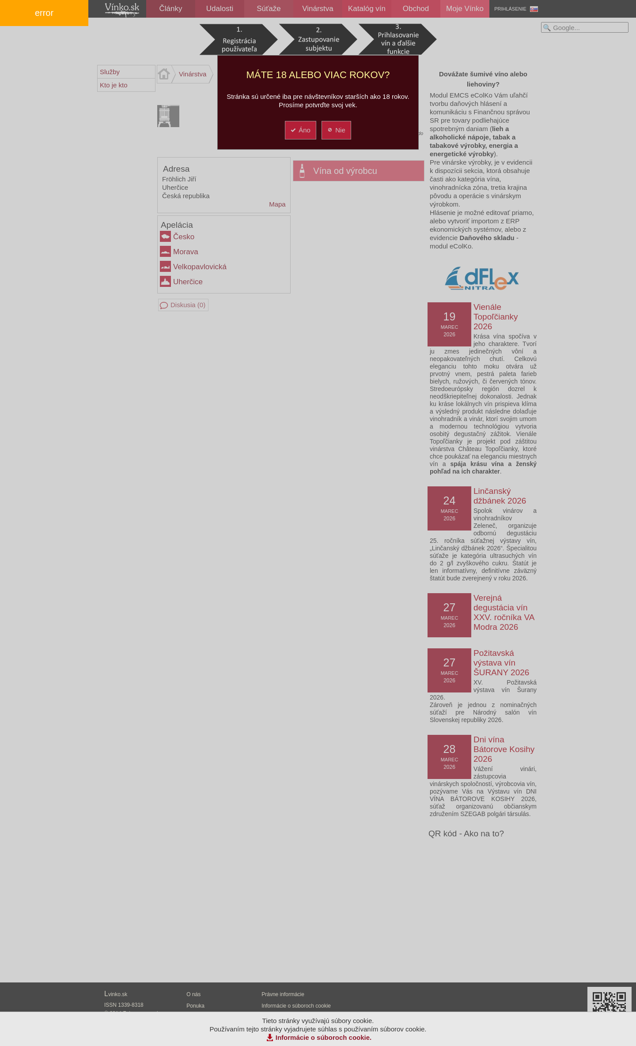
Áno (300, 130)
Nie (335, 130)
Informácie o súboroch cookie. (324, 1037)
